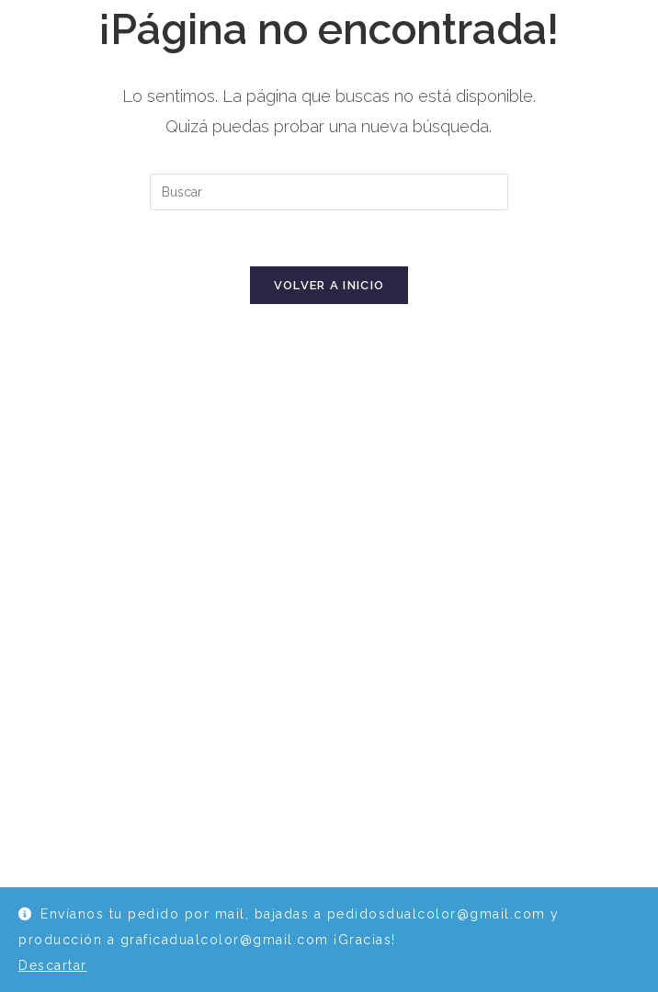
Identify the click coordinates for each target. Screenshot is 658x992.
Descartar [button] (52, 965)
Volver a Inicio (329, 285)
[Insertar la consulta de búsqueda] (329, 192)
